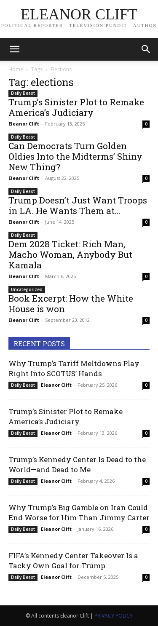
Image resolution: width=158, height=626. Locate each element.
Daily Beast (23, 93)
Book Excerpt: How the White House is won (70, 303)
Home (15, 69)
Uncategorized (27, 289)
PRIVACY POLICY (113, 615)
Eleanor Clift (23, 123)
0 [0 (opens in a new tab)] (146, 124)
